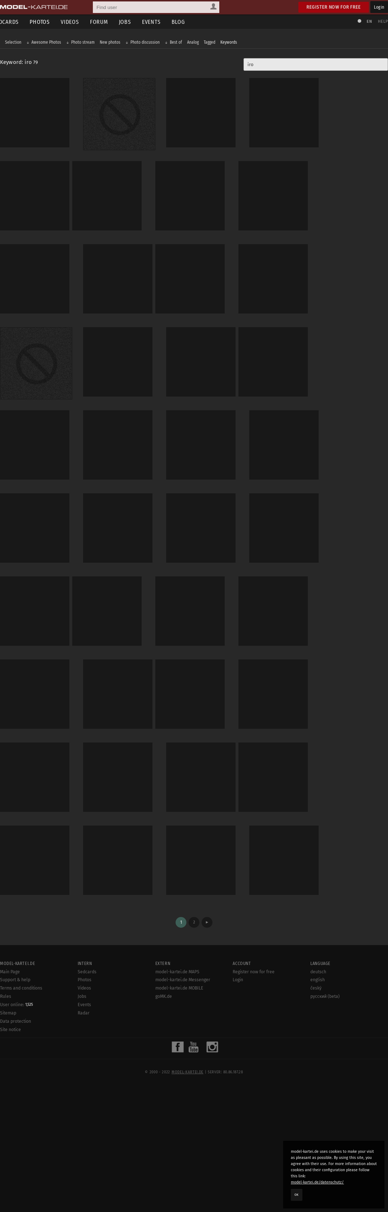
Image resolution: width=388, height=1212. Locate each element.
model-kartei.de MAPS (177, 1096)
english (317, 1104)
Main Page (10, 1096)
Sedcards (87, 1096)
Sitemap (8, 1137)
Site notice (10, 1154)
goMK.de (163, 1121)
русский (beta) (325, 1121)
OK (296, 1194)
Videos (81, 21)
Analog (196, 44)
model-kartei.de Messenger (182, 1104)
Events (162, 21)
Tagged (213, 44)
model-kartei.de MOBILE (179, 1112)
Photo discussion (148, 44)
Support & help (15, 1104)
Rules (5, 1121)
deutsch (318, 1096)
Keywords (232, 44)
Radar (84, 1137)
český (316, 1112)
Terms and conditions (21, 1112)
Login (379, 7)
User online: (16, 1129)
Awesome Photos (50, 44)
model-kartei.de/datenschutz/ (317, 1182)
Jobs (136, 21)
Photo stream (86, 44)
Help (379, 21)
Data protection (15, 1145)
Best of (179, 44)
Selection (17, 44)
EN (365, 21)
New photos (113, 44)
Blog (189, 21)
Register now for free (333, 7)
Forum (110, 21)
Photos (50, 21)
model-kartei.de (187, 1197)
